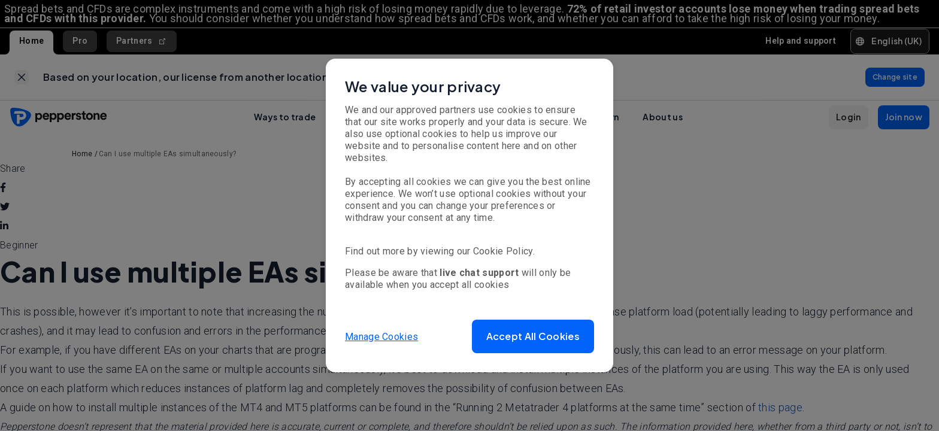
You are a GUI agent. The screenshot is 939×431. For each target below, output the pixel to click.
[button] (533, 336)
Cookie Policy (503, 251)
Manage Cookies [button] (381, 336)
